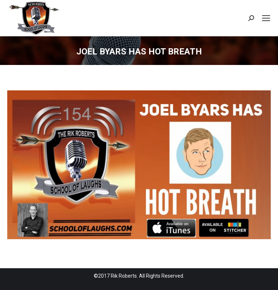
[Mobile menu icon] (266, 18)
